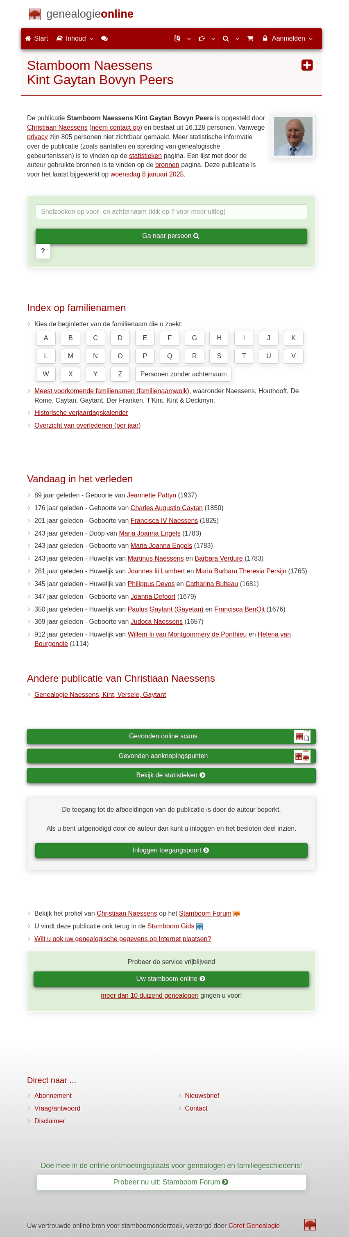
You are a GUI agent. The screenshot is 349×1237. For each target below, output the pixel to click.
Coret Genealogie (254, 1225)
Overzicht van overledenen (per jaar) (87, 425)
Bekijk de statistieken (171, 775)
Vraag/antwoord (57, 1108)
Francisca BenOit (239, 609)
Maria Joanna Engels (149, 533)
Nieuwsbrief (202, 1095)
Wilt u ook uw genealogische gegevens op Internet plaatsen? (122, 938)
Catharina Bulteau (212, 583)
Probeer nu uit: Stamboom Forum (171, 1182)
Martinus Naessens (156, 558)
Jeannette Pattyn (151, 495)
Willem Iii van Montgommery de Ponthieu (187, 634)
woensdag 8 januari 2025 (147, 174)
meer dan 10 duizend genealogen (149, 995)
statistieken (145, 155)
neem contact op (115, 127)
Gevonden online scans (219, 736)
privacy (37, 136)
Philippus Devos (151, 583)
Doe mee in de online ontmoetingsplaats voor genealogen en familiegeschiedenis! (171, 1165)
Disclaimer (49, 1121)
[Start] (90, 15)
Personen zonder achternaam (184, 374)
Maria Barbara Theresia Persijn (241, 571)
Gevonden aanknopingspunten (214, 756)
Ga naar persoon (170, 235)
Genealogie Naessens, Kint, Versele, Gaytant (100, 694)
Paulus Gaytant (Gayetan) (166, 609)
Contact (196, 1108)
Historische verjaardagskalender (81, 412)
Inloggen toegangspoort (170, 850)
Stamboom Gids (171, 926)
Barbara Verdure (218, 558)
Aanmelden (287, 38)
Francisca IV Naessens (164, 520)
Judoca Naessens (157, 621)
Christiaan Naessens (57, 127)
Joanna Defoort (153, 596)
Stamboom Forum (205, 913)
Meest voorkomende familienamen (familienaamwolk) (111, 390)
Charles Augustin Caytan (167, 507)
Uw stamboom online (171, 978)
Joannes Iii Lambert (156, 571)
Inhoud (74, 38)
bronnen (167, 164)
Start (36, 38)
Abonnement (53, 1095)
